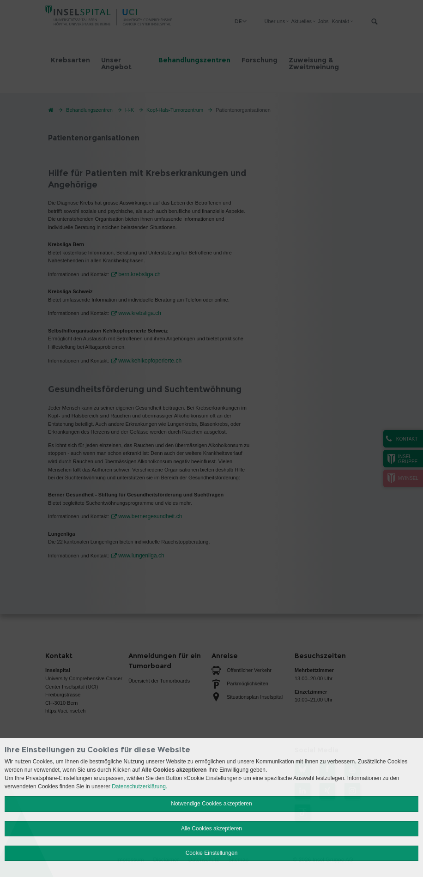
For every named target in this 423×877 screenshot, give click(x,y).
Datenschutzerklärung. (139, 786)
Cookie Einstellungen (212, 853)
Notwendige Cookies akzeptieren (211, 803)
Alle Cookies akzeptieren (211, 828)
